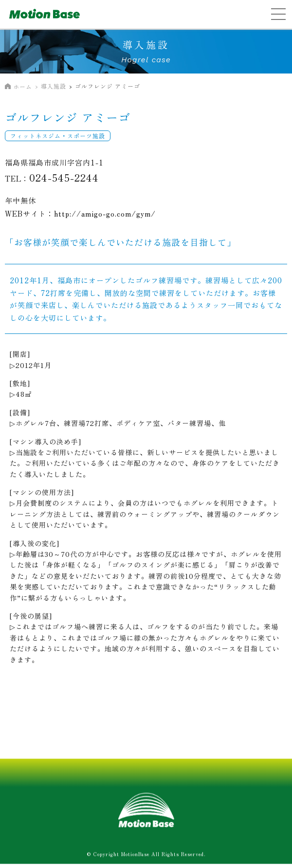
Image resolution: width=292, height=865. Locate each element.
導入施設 (53, 86)
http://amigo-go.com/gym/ (105, 213)
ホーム (22, 86)
